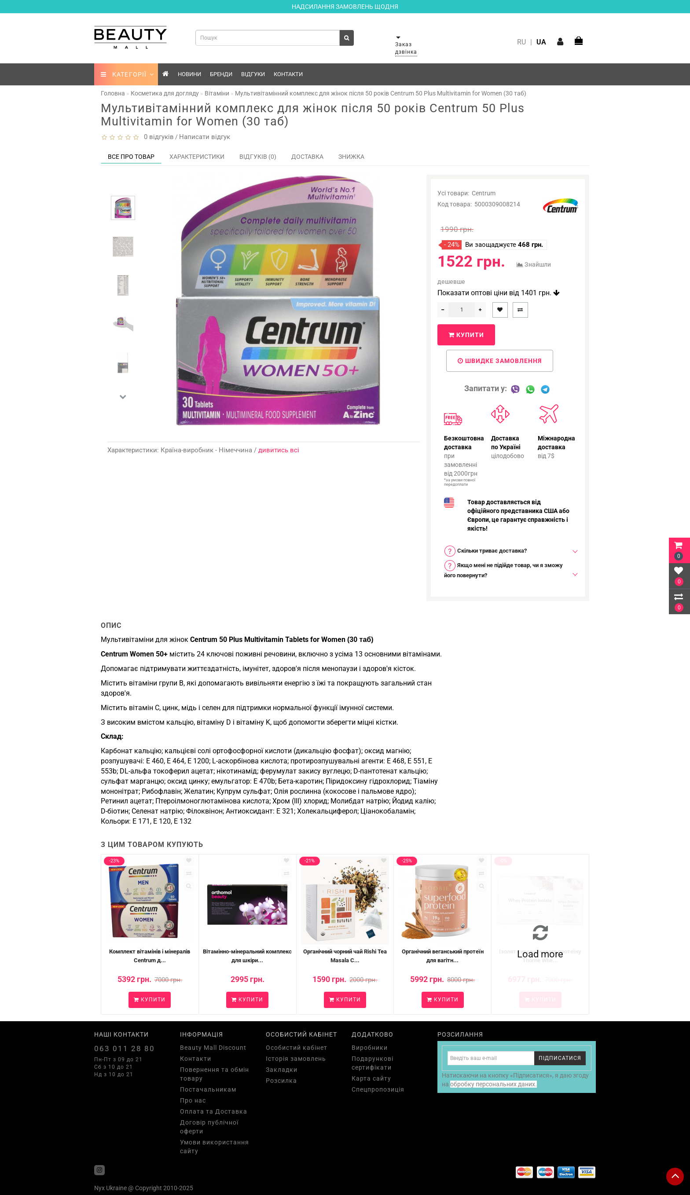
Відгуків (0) (257, 156)
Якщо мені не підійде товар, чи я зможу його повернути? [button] (503, 569)
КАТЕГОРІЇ (127, 74)
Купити (466, 334)
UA (541, 42)
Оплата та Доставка (213, 1111)
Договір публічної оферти (209, 1127)
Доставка (307, 156)
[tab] (507, 551)
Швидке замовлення (500, 360)
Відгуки (253, 74)
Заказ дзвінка (406, 48)
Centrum (483, 193)
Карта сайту (371, 1078)
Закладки (281, 1069)
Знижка (351, 156)
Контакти (288, 74)
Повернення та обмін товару (214, 1074)
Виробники (370, 1047)
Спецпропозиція (378, 1089)
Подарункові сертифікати (372, 1063)
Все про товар (131, 156)
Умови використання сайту (214, 1147)
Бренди (221, 74)
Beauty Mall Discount (213, 1047)
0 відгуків (157, 137)
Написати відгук (204, 137)
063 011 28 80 (124, 1048)
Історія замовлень (296, 1058)
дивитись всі (278, 450)
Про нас (193, 1100)
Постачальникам (208, 1089)
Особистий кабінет (296, 1047)
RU (521, 42)
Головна (113, 93)
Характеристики (196, 156)
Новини (189, 74)
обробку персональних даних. (493, 1084)
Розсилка (281, 1080)
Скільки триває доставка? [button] (485, 551)
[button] (123, 397)
